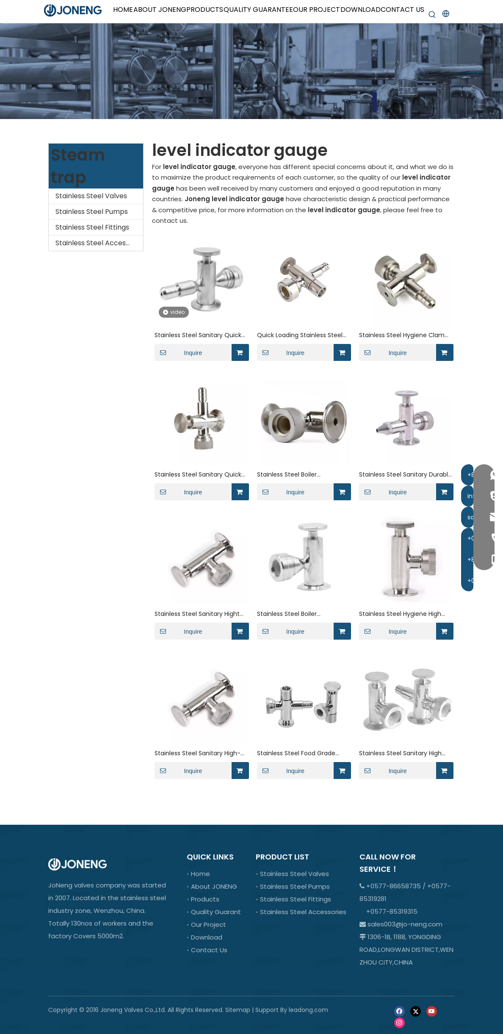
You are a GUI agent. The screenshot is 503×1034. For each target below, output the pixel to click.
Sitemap (237, 1010)
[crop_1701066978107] (251, 71)
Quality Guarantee (220, 911)
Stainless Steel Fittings (92, 227)
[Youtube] (431, 1010)
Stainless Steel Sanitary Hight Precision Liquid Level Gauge (197, 614)
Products (205, 899)
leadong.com (308, 1010)
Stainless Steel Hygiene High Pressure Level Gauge (400, 614)
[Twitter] (415, 1010)
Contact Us (209, 949)
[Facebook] (399, 1010)
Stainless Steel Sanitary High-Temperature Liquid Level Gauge (197, 753)
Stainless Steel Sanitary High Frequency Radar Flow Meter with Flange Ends (400, 753)
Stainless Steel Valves (91, 196)
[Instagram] (399, 1022)
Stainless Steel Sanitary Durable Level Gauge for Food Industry (405, 474)
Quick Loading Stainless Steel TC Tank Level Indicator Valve (300, 335)
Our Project (208, 924)
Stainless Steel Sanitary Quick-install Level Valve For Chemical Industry (201, 335)
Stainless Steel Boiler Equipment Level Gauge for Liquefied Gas (297, 474)
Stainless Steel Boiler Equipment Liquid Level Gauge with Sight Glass (301, 614)
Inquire (178, 352)
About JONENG (214, 886)
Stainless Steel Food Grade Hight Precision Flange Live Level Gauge (296, 753)
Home (200, 873)
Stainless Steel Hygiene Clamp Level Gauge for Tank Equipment (403, 335)
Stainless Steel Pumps (91, 211)
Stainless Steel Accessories (99, 243)
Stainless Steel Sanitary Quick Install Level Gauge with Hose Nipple (198, 474)
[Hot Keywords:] (432, 14)
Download (206, 937)
